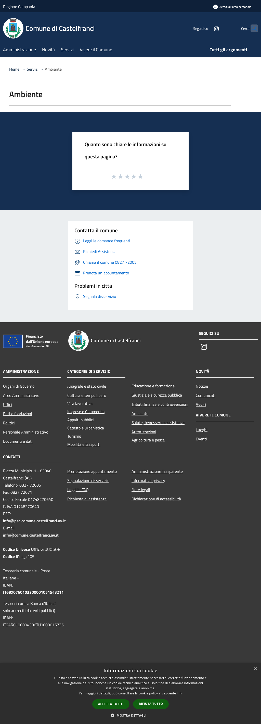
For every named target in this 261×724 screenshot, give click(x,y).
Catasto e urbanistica (85, 428)
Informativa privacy (148, 480)
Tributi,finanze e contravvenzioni (160, 404)
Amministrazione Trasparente (157, 471)
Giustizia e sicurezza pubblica (157, 395)
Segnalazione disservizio (88, 480)
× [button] (255, 668)
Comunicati (205, 395)
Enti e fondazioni (17, 414)
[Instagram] (206, 28)
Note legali (141, 490)
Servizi (32, 69)
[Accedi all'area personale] (232, 7)
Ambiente (140, 413)
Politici (9, 423)
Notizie (202, 386)
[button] (130, 715)
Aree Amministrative (21, 395)
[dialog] (130, 693)
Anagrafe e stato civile (86, 386)
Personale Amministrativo (25, 432)
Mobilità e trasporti (83, 444)
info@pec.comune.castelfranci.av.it (34, 521)
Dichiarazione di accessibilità (156, 499)
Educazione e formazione (153, 386)
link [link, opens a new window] (179, 693)
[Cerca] (252, 28)
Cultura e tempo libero (86, 395)
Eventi (201, 439)
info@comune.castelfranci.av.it (31, 535)
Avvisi (201, 404)
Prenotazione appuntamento (92, 471)
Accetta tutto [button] (111, 704)
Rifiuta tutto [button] (151, 704)
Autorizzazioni (144, 432)
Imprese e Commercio (86, 412)
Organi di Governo (18, 386)
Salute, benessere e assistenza (158, 423)
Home (14, 69)
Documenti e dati (18, 441)
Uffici (7, 404)
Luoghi (201, 430)
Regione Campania (19, 7)
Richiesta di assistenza (87, 499)
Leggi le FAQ (78, 490)
